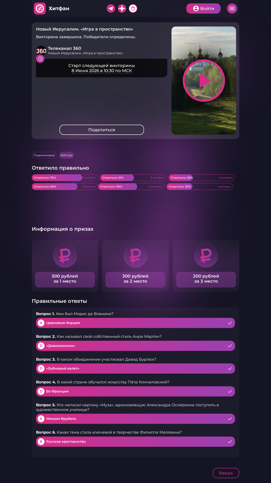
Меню (232, 8)
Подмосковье (44, 155)
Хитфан (59, 8)
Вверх (226, 473)
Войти (207, 8)
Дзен (122, 8)
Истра (67, 155)
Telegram (111, 8)
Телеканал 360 (64, 48)
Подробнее (101, 68)
